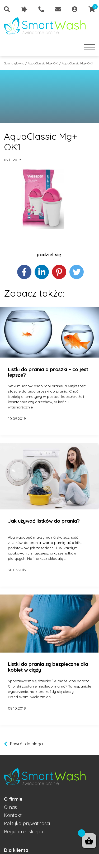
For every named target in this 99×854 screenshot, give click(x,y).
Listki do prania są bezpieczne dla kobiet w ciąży (48, 667)
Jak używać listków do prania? (44, 521)
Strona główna (14, 63)
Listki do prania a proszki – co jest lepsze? (48, 372)
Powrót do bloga (26, 743)
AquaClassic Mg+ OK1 (43, 63)
